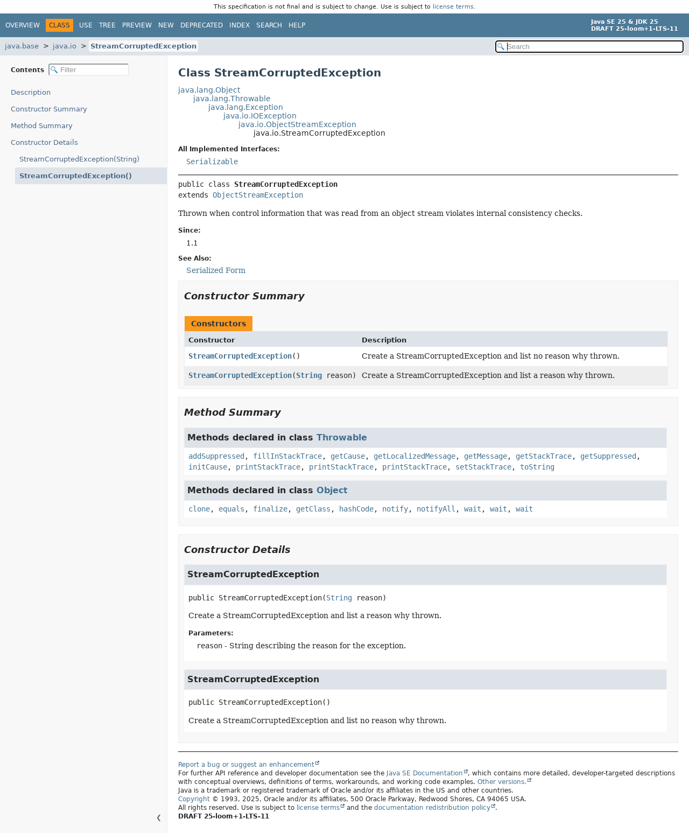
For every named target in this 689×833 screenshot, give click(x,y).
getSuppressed (608, 456)
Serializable (212, 161)
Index (239, 25)
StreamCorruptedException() (69, 176)
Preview (137, 25)
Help (297, 25)
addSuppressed (216, 456)
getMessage (485, 456)
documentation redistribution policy (432, 807)
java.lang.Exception (245, 107)
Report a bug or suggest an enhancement (246, 764)
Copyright (194, 799)
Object (332, 490)
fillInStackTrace (287, 456)
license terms (453, 6)
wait (472, 509)
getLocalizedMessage (414, 456)
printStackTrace (268, 467)
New (166, 25)
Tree (107, 25)
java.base (22, 46)
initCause (207, 467)
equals (231, 509)
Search (269, 25)
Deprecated (201, 25)
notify (395, 509)
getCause (348, 456)
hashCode (356, 509)
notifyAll (436, 509)
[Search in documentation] (589, 46)
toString (537, 467)
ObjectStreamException (258, 195)
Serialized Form (215, 270)
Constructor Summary (49, 109)
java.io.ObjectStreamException (297, 124)
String (309, 375)
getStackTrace (544, 456)
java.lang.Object (209, 90)
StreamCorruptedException (143, 46)
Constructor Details (44, 142)
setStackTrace (483, 467)
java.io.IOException (260, 115)
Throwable (342, 437)
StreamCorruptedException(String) (79, 159)
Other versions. (501, 782)
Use (86, 25)
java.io (64, 46)
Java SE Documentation (424, 773)
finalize (270, 509)
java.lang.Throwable (232, 98)
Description (33, 92)
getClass (313, 509)
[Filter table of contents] (88, 70)
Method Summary (42, 126)
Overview (22, 25)
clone (199, 509)
